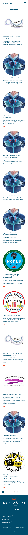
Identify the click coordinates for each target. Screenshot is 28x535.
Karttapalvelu (7, 522)
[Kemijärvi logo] (14, 501)
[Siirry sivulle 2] (6, 492)
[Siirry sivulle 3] (9, 492)
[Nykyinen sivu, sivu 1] (3, 492)
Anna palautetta (7, 516)
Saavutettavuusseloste (8, 532)
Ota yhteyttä (6, 519)
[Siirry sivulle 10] (13, 492)
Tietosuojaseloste (7, 527)
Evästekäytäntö (19, 527)
